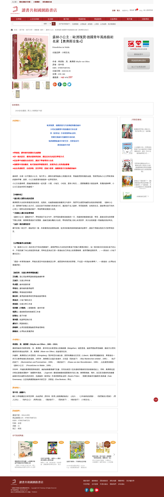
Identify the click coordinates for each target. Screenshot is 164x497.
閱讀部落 (82, 19)
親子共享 (29, 30)
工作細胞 (103, 24)
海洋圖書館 (112, 24)
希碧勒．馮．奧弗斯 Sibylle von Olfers (74, 61)
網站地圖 (120, 481)
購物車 (132, 10)
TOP (155, 400)
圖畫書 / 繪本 (38, 30)
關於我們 (88, 481)
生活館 (50, 19)
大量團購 (36, 2)
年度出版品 (109, 484)
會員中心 (125, 10)
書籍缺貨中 (138, 54)
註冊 (113, 10)
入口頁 (14, 2)
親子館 (66, 19)
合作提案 (98, 484)
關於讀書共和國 (24, 2)
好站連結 (131, 484)
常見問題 (88, 484)
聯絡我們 (120, 484)
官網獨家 (75, 24)
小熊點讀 (83, 24)
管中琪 (61, 65)
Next (114, 454)
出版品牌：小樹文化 (61, 52)
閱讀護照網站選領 (138, 60)
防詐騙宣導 (142, 481)
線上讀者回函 (148, 10)
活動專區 (145, 19)
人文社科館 (34, 19)
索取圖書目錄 (47, 2)
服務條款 (98, 481)
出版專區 (113, 19)
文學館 (18, 19)
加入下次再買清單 (138, 67)
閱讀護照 (97, 19)
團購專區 (131, 481)
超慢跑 (90, 24)
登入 (118, 10)
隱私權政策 (109, 481)
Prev (14, 454)
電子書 (129, 19)
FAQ (140, 10)
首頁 (15, 30)
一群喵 (96, 24)
